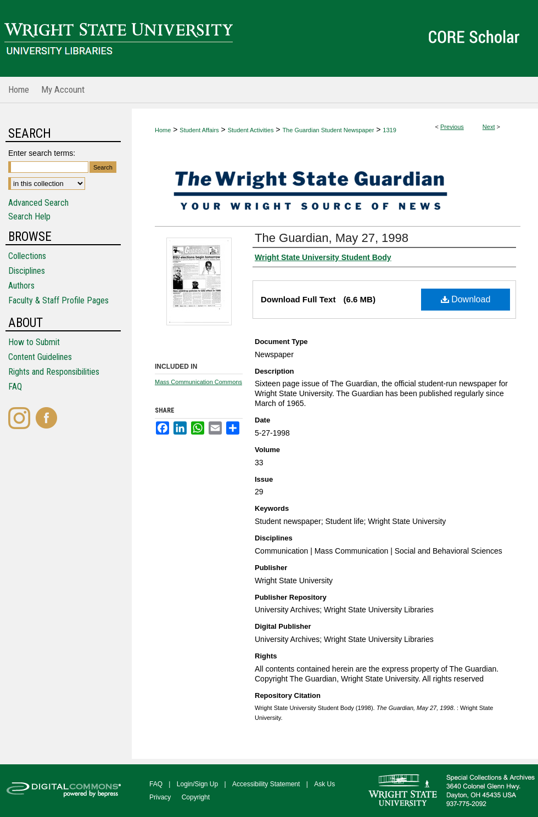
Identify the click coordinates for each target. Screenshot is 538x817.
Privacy (160, 797)
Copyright (196, 797)
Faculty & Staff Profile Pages (58, 300)
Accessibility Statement (266, 784)
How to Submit (34, 342)
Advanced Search (38, 203)
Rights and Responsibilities (53, 372)
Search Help (29, 216)
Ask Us (324, 784)
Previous (452, 126)
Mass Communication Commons (198, 382)
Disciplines (26, 271)
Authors (21, 285)
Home (163, 130)
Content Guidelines (40, 357)
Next (489, 126)
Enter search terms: (41, 153)
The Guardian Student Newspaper (328, 130)
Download (466, 299)
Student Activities (251, 130)
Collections (27, 256)
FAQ (15, 386)
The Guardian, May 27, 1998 (331, 238)
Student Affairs (199, 130)
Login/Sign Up (197, 784)
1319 (389, 130)
